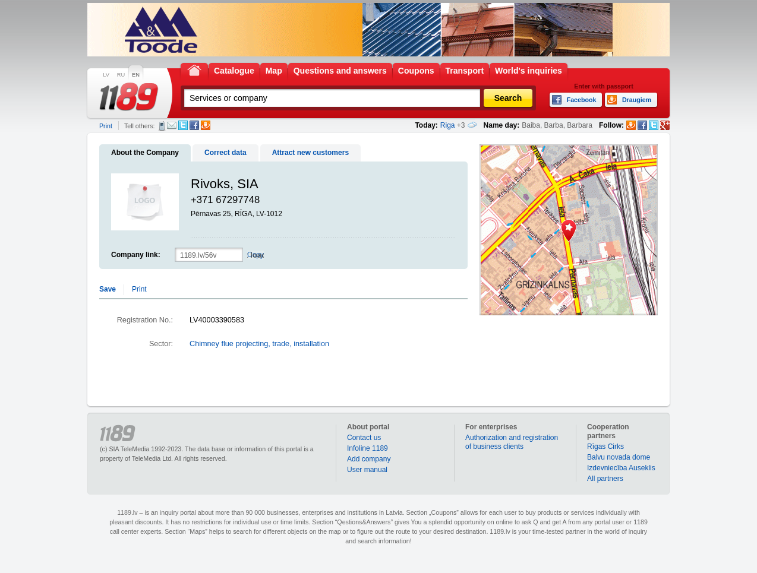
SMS (162, 126)
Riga (447, 125)
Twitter (183, 125)
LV (106, 75)
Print (105, 125)
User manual (367, 470)
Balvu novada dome (618, 457)
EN (136, 75)
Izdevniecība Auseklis (621, 468)
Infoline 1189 (367, 448)
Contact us (364, 437)
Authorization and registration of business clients (511, 442)
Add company (368, 459)
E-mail (171, 125)
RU (121, 75)
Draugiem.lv (205, 125)
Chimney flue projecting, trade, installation (259, 344)
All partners (605, 478)
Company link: (135, 255)
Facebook (194, 125)
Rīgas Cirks (605, 446)
